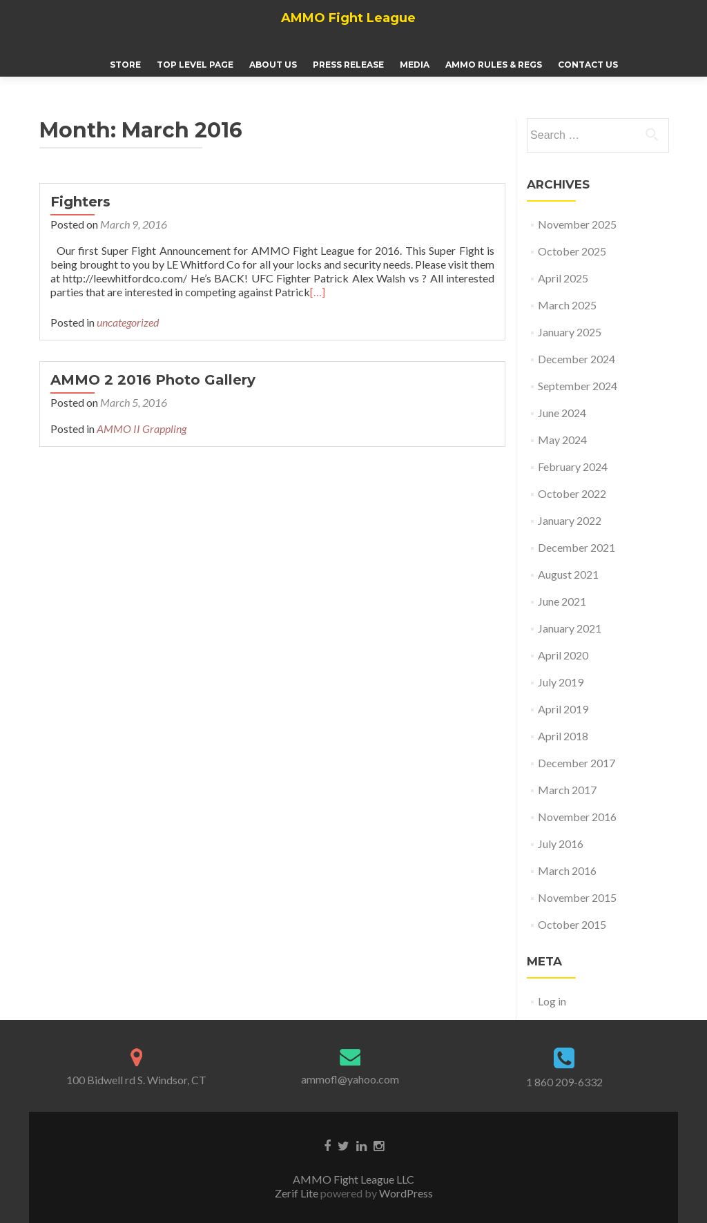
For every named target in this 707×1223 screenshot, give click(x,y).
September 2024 (577, 385)
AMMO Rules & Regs (493, 64)
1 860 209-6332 (564, 1081)
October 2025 (572, 251)
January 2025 (569, 331)
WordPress (405, 1193)
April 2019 (563, 708)
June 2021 (562, 601)
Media (414, 64)
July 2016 (560, 843)
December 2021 (576, 547)
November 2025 (577, 224)
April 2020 (563, 655)
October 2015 (572, 924)
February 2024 (573, 466)
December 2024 (576, 358)
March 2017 (567, 789)
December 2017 (576, 762)
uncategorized (128, 322)
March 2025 (567, 304)
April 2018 (563, 735)
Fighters (80, 201)
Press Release (348, 64)
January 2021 (569, 628)
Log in (552, 1001)
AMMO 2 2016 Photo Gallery (152, 380)
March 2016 (567, 870)
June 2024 (562, 412)
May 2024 (562, 439)
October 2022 (572, 493)
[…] (317, 291)
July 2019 (560, 681)
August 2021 (568, 574)
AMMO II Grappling (141, 428)
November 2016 (577, 816)
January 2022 (569, 520)
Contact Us (588, 64)
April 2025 (563, 278)
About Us (273, 64)
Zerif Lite (297, 1193)
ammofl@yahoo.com (350, 1079)
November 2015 (577, 897)
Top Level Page (195, 64)
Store (125, 64)
